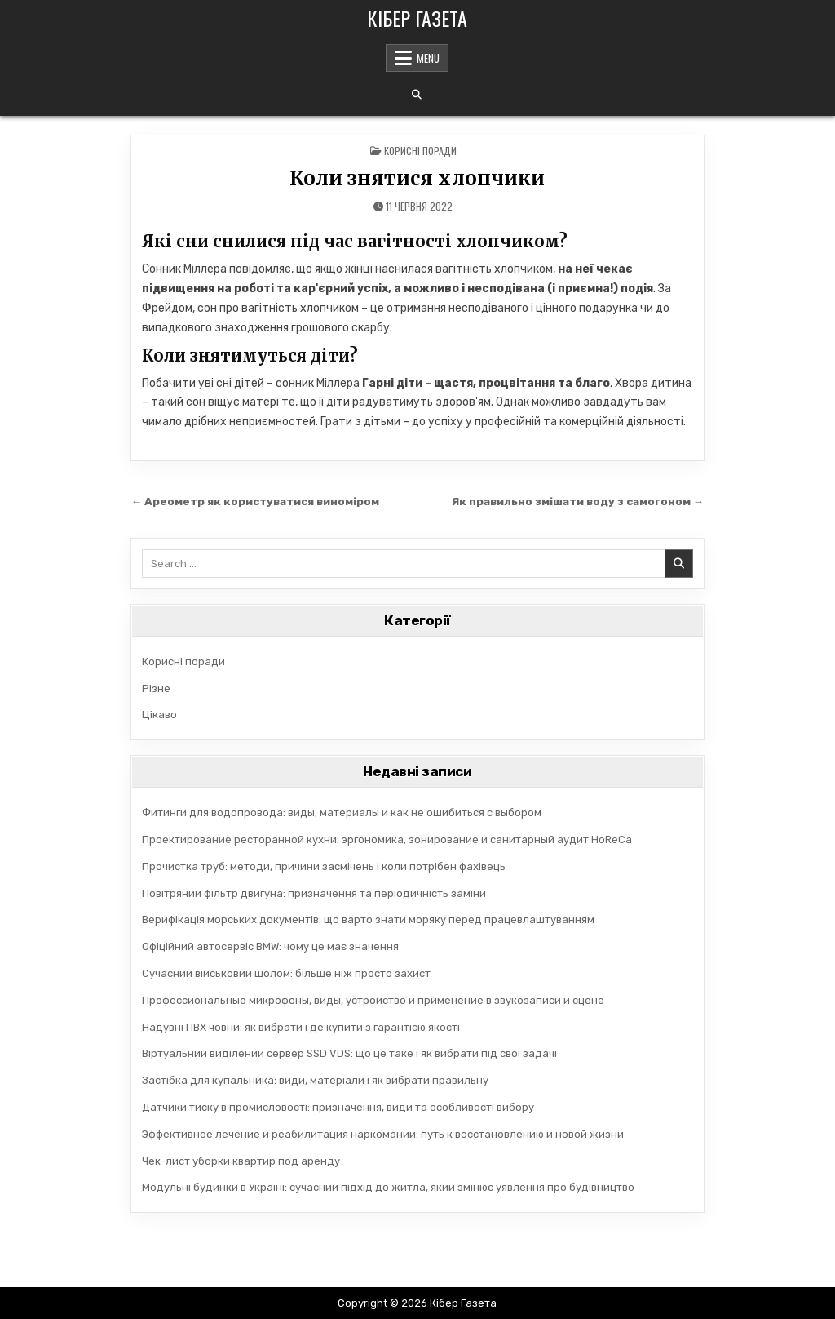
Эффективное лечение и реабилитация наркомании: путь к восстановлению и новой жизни (383, 1134)
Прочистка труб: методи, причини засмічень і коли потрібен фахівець (324, 866)
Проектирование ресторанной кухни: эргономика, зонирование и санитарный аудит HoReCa (387, 839)
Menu (428, 58)
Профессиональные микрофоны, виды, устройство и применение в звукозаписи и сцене (373, 1000)
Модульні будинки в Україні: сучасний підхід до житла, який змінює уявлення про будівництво (388, 1187)
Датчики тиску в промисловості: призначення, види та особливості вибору (338, 1107)
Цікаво (159, 714)
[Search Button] (416, 94)
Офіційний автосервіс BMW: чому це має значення (270, 946)
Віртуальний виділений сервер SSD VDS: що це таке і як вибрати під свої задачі (349, 1053)
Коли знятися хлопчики (417, 178)
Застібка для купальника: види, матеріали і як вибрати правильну (315, 1080)
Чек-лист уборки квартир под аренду (241, 1161)
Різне (156, 688)
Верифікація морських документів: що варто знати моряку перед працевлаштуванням (368, 919)
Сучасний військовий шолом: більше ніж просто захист (286, 973)
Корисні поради (420, 151)
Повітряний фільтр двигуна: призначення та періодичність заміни (314, 893)
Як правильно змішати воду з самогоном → (578, 501)
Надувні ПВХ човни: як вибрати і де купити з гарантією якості (301, 1027)
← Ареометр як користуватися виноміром (255, 501)
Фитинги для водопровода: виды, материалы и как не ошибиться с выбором (341, 812)
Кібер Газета (417, 18)
